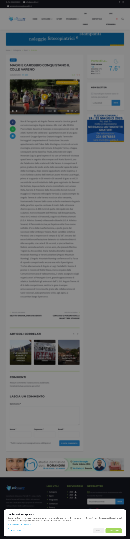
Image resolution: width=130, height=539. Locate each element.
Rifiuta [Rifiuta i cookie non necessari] (98, 531)
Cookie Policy (26, 524)
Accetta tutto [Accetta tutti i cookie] (114, 531)
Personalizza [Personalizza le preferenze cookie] (16, 531)
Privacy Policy (13, 524)
